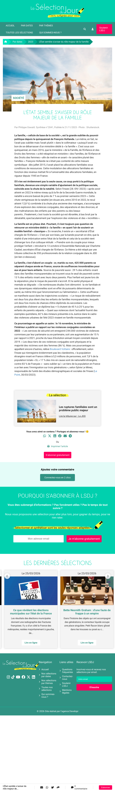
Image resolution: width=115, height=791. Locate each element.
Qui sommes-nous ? (50, 32)
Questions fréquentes (66, 671)
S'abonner (105, 787)
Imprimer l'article (57, 446)
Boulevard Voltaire (60, 349)
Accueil (10, 25)
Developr (73, 711)
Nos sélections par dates (47, 675)
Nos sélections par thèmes (47, 682)
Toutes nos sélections (46, 688)
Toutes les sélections (19, 32)
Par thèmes (46, 25)
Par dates (27, 25)
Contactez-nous (66, 677)
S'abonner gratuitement (57, 455)
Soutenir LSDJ (103, 29)
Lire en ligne (31, 642)
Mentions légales (66, 691)
